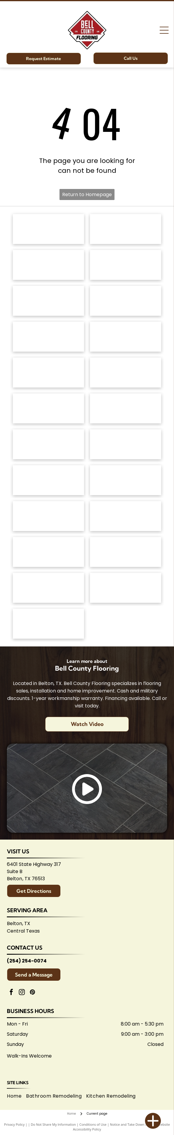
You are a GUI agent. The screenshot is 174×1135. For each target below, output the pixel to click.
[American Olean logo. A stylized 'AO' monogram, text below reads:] (125, 516)
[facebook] (11, 993)
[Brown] (125, 480)
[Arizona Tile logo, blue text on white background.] (48, 552)
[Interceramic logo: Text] (125, 444)
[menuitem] (16, 1096)
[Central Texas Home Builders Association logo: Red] (125, 588)
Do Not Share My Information (53, 1124)
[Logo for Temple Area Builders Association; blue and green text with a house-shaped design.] (48, 588)
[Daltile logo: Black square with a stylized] (125, 408)
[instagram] (21, 993)
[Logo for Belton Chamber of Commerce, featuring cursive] (125, 552)
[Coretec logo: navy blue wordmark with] (125, 373)
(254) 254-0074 (27, 960)
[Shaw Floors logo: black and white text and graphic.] (48, 265)
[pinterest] (32, 993)
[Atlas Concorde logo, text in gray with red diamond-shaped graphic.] (48, 408)
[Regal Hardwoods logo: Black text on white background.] (48, 337)
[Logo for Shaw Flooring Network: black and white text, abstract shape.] (48, 624)
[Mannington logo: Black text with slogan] (48, 373)
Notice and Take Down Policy (132, 1124)
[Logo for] (125, 337)
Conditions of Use (93, 1124)
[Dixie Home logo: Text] (125, 301)
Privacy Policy (14, 1124)
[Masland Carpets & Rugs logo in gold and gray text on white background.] (48, 301)
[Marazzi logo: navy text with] (48, 480)
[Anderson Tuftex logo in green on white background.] (48, 229)
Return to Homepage (87, 194)
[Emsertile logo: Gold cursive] (48, 444)
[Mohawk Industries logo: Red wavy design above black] (125, 229)
